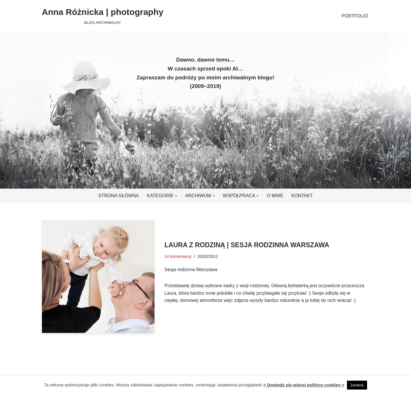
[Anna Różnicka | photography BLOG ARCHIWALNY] (102, 15)
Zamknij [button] (357, 385)
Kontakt (301, 195)
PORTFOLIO (354, 16)
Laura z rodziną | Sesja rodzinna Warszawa (247, 245)
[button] (176, 196)
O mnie (275, 195)
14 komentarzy (178, 256)
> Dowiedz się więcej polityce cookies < (303, 384)
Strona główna (118, 195)
